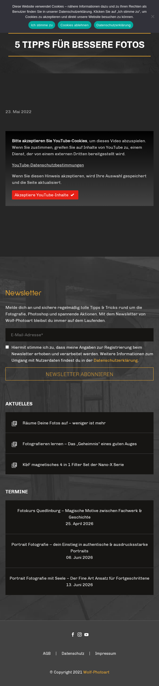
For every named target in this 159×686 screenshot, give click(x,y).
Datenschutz (73, 654)
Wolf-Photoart (96, 672)
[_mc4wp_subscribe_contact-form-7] (7, 347)
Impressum (105, 654)
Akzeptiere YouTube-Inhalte (45, 194)
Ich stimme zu (42, 25)
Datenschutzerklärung (116, 360)
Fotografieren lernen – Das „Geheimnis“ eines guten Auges (80, 443)
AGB (47, 654)
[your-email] (79, 335)
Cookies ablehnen (74, 25)
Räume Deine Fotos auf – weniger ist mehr (64, 422)
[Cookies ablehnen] (152, 16)
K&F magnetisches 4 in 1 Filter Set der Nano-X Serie (73, 464)
